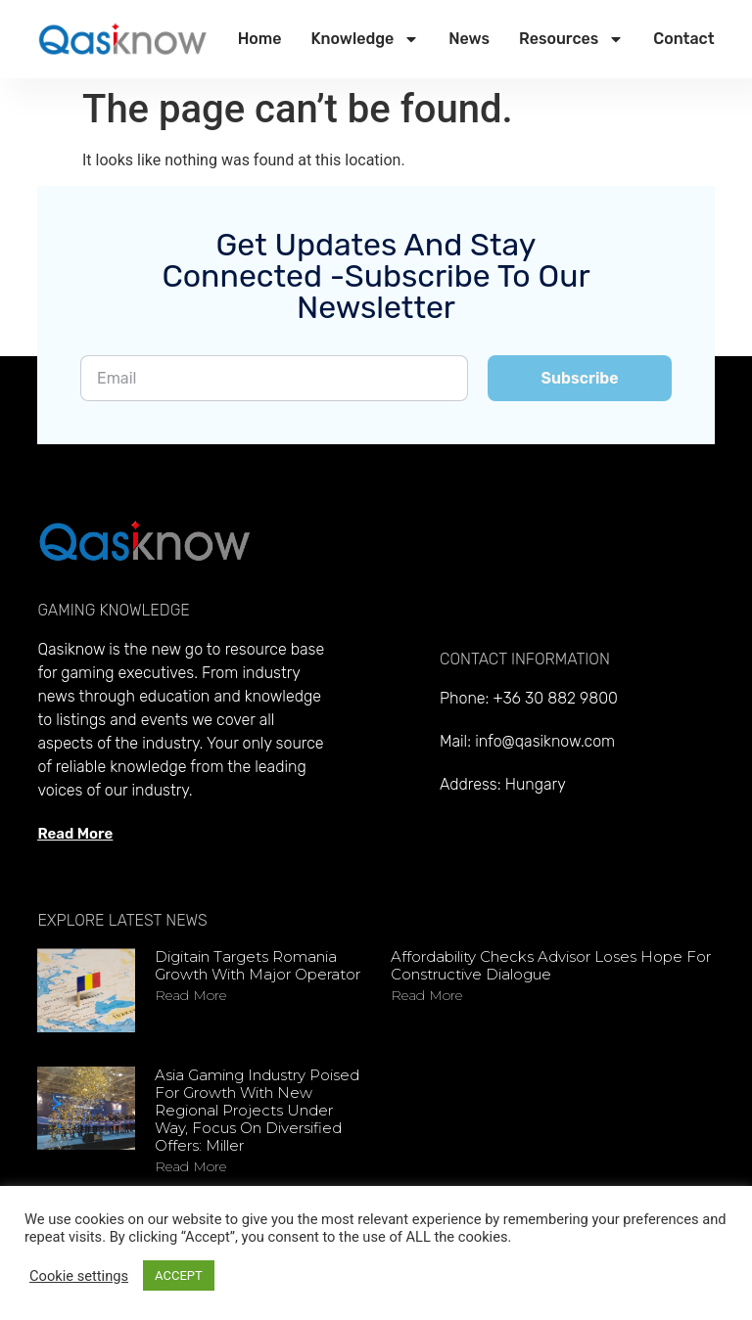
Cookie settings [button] (78, 1276)
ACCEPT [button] (179, 1275)
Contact (683, 38)
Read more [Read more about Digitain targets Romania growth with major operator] (190, 995)
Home (260, 38)
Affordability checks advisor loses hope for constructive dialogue (551, 965)
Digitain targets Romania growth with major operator (257, 965)
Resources (571, 39)
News (469, 38)
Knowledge (364, 39)
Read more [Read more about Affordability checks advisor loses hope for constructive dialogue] (426, 995)
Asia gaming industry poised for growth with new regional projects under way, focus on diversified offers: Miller (257, 1110)
